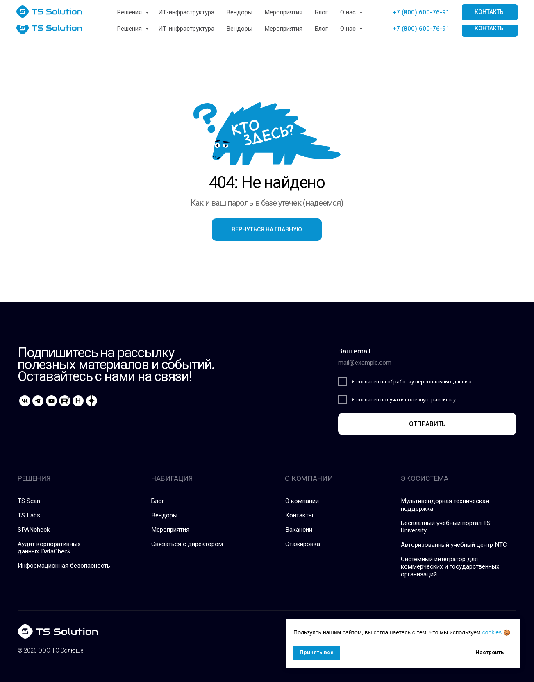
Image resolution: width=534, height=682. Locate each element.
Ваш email (354, 351)
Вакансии (298, 529)
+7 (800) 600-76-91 (421, 28)
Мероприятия (283, 28)
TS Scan (29, 501)
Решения (130, 28)
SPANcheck (34, 529)
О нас (348, 28)
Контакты (299, 515)
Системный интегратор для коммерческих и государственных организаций (450, 566)
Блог (321, 28)
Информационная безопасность (64, 565)
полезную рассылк (429, 400)
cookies (492, 632)
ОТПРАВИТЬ (427, 424)
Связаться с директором (187, 544)
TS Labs (29, 515)
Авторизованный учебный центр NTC (454, 544)
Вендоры (239, 28)
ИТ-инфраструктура (186, 28)
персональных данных (443, 381)
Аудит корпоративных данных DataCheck (49, 547)
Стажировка (302, 544)
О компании (302, 501)
